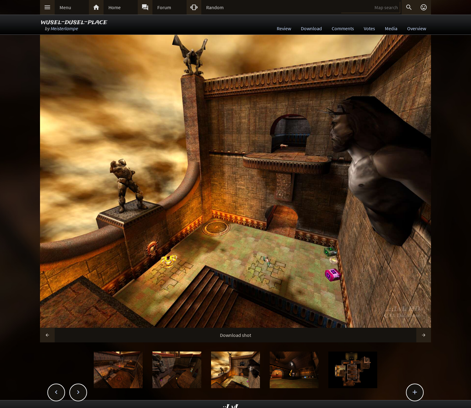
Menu (65, 7)
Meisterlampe (64, 28)
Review (284, 28)
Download (311, 28)
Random (215, 7)
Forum (164, 7)
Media (391, 28)
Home (114, 7)
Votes (369, 28)
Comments (343, 28)
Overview (416, 28)
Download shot (235, 335)
